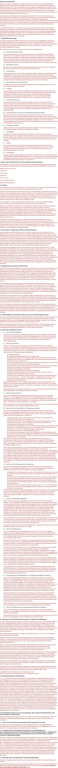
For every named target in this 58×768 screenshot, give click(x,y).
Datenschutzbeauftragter (20, 765)
